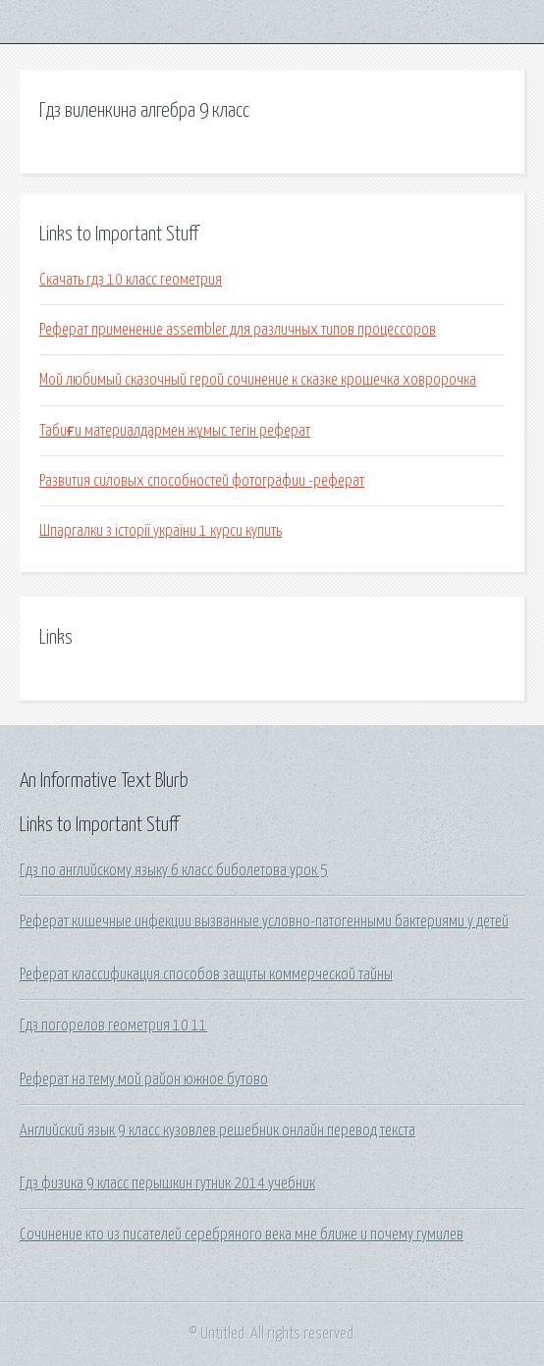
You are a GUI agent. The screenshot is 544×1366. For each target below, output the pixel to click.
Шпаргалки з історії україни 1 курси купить (160, 531)
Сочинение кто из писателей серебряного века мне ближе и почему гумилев (241, 1234)
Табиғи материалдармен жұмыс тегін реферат (174, 431)
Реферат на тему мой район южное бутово (144, 1079)
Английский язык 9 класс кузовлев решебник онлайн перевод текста (217, 1130)
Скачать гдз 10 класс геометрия (130, 280)
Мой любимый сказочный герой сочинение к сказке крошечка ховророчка (257, 380)
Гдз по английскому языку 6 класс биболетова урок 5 (174, 870)
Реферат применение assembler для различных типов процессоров (237, 330)
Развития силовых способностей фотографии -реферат (201, 481)
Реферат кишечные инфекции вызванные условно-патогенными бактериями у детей (264, 921)
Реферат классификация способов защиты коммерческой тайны (206, 974)
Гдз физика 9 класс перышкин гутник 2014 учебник (167, 1183)
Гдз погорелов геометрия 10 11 (113, 1025)
